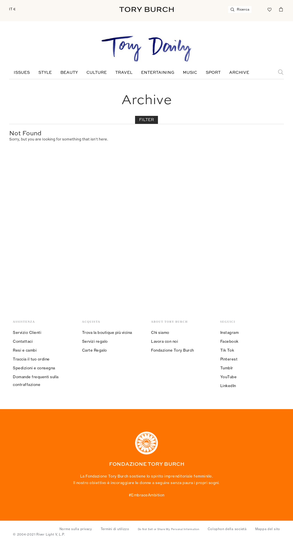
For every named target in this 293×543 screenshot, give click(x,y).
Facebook (229, 341)
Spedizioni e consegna (34, 368)
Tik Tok (227, 350)
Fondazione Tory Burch (172, 350)
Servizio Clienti (27, 332)
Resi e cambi (25, 350)
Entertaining (157, 73)
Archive (239, 73)
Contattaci (23, 341)
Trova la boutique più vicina (107, 332)
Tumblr (226, 368)
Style (45, 73)
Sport (213, 73)
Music (190, 73)
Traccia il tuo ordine (31, 359)
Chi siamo (160, 332)
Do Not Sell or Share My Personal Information (168, 529)
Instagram (229, 332)
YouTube (228, 376)
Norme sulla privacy (76, 529)
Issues (22, 73)
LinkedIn (228, 385)
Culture (96, 73)
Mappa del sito (267, 529)
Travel (123, 73)
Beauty (69, 73)
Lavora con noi (164, 341)
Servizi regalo (95, 341)
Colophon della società (227, 529)
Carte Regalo (94, 350)
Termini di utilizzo (115, 529)
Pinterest (229, 359)
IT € (12, 9)
